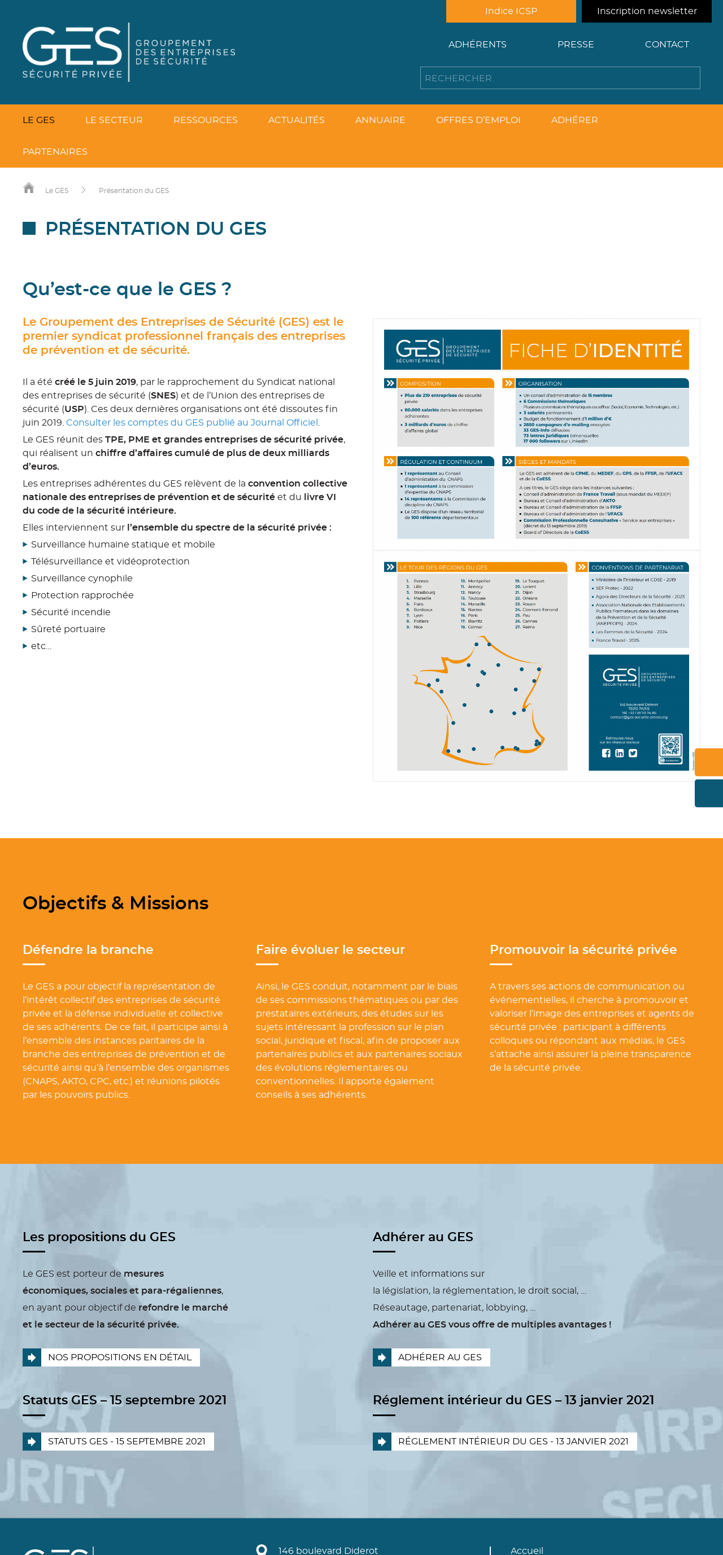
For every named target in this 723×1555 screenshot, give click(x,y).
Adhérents (477, 44)
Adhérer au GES (440, 1357)
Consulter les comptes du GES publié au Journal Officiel (192, 422)
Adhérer (574, 120)
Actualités (296, 120)
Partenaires (55, 151)
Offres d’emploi (478, 120)
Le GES (39, 120)
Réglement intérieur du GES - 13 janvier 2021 (513, 1441)
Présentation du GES (134, 190)
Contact (667, 44)
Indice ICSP (511, 11)
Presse (576, 44)
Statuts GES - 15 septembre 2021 (127, 1441)
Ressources (205, 120)
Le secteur (114, 120)
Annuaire (380, 120)
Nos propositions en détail (119, 1357)
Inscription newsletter (647, 11)
